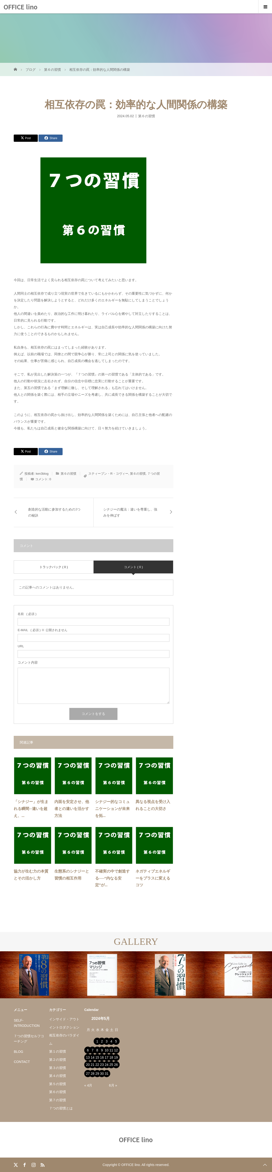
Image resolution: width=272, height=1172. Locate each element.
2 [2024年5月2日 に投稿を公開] (102, 1041)
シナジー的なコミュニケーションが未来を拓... (112, 809)
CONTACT (22, 1062)
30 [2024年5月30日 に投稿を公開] (102, 1073)
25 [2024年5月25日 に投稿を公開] (111, 1065)
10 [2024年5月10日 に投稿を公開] (107, 1050)
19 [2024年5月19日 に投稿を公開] (116, 1057)
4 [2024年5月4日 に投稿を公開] (111, 1041)
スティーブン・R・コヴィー (108, 473)
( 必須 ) (27, 613)
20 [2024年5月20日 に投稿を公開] (88, 1065)
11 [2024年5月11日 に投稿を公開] (111, 1050)
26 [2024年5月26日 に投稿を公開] (116, 1065)
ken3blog (42, 473)
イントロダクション (64, 1027)
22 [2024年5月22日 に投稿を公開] (97, 1065)
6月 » (113, 1085)
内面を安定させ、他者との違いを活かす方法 (71, 809)
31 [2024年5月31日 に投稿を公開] (107, 1073)
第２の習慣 (57, 1060)
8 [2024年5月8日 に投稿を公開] (97, 1050)
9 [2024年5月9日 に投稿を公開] (102, 1050)
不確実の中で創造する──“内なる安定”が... (112, 878)
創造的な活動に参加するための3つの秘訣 (54, 512)
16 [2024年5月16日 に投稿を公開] (102, 1057)
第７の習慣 (57, 1100)
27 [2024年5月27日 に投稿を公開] (88, 1073)
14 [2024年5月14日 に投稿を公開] (93, 1057)
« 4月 (88, 1085)
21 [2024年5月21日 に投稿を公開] (93, 1065)
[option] (34, 974)
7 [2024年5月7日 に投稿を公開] (93, 1050)
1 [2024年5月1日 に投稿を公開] (97, 1041)
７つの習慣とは (61, 1108)
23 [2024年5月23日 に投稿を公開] (102, 1065)
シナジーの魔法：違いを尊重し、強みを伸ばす (130, 512)
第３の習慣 (57, 1068)
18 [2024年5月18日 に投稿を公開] (111, 1057)
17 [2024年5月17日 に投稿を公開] (107, 1057)
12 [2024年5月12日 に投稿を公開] (116, 1050)
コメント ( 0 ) (133, 567)
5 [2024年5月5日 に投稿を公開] (116, 1041)
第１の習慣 (57, 1051)
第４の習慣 (57, 1076)
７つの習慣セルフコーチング (29, 1038)
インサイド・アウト (64, 1019)
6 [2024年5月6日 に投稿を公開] (88, 1050)
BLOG (18, 1052)
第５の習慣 (57, 1084)
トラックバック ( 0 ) (53, 567)
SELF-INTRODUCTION (26, 1023)
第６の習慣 (146, 116)
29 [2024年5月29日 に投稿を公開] (97, 1073)
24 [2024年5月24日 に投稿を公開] (107, 1065)
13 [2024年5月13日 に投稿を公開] (88, 1057)
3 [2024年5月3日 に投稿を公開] (107, 1041)
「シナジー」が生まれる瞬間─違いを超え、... (31, 809)
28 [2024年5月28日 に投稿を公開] (93, 1073)
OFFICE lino (21, 6)
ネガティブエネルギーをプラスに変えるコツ (153, 878)
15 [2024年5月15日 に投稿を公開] (97, 1057)
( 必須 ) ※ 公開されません (42, 630)
